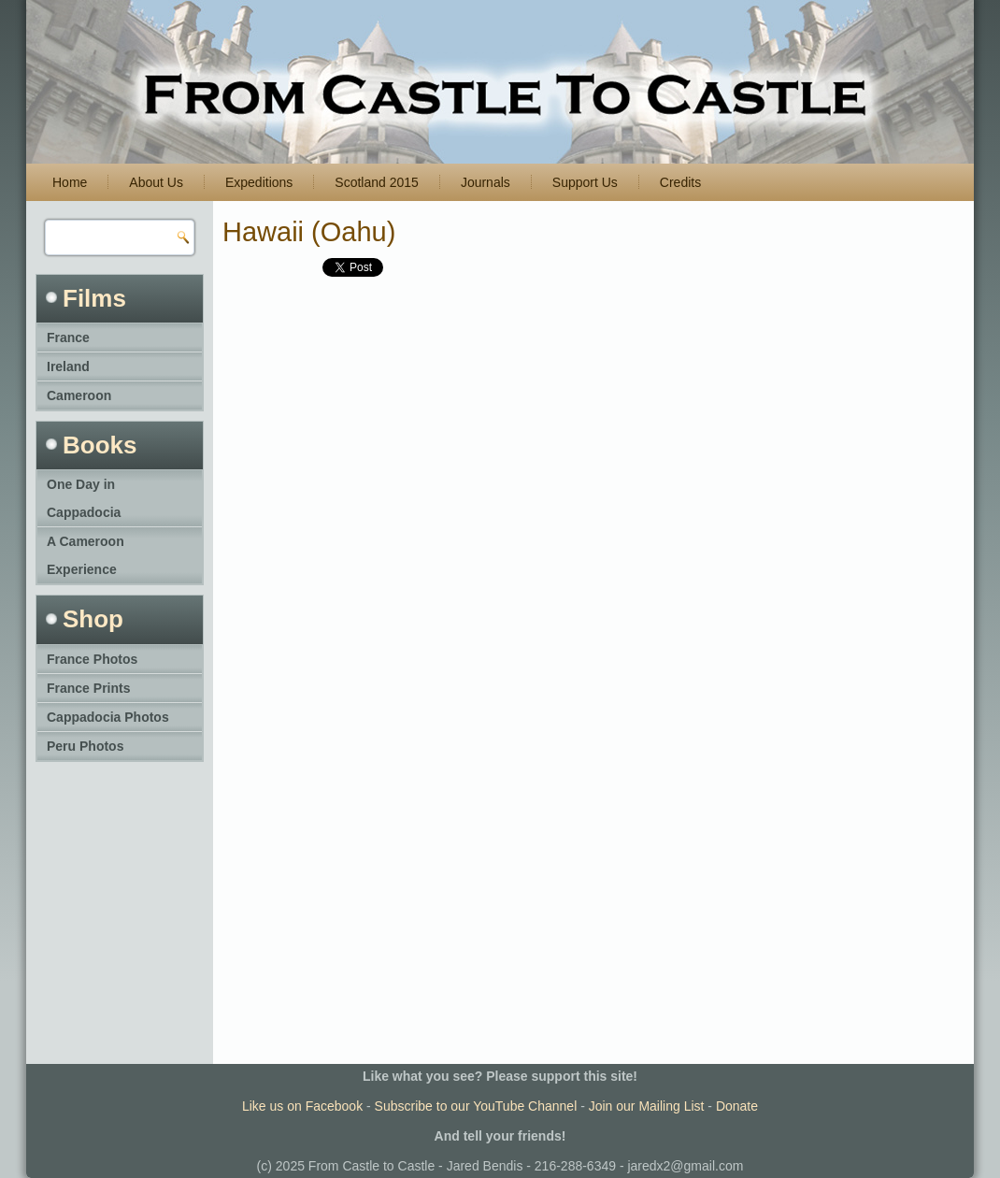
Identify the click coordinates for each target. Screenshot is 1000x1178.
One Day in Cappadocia (84, 498)
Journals (485, 182)
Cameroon (79, 395)
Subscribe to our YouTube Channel (476, 1106)
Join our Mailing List (647, 1106)
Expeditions (259, 182)
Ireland (68, 366)
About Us (156, 182)
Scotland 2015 (377, 182)
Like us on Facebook (302, 1106)
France (68, 337)
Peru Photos (85, 746)
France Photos (92, 659)
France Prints (88, 688)
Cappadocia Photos (108, 717)
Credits (680, 182)
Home (69, 182)
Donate (737, 1106)
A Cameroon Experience (85, 555)
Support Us (585, 182)
